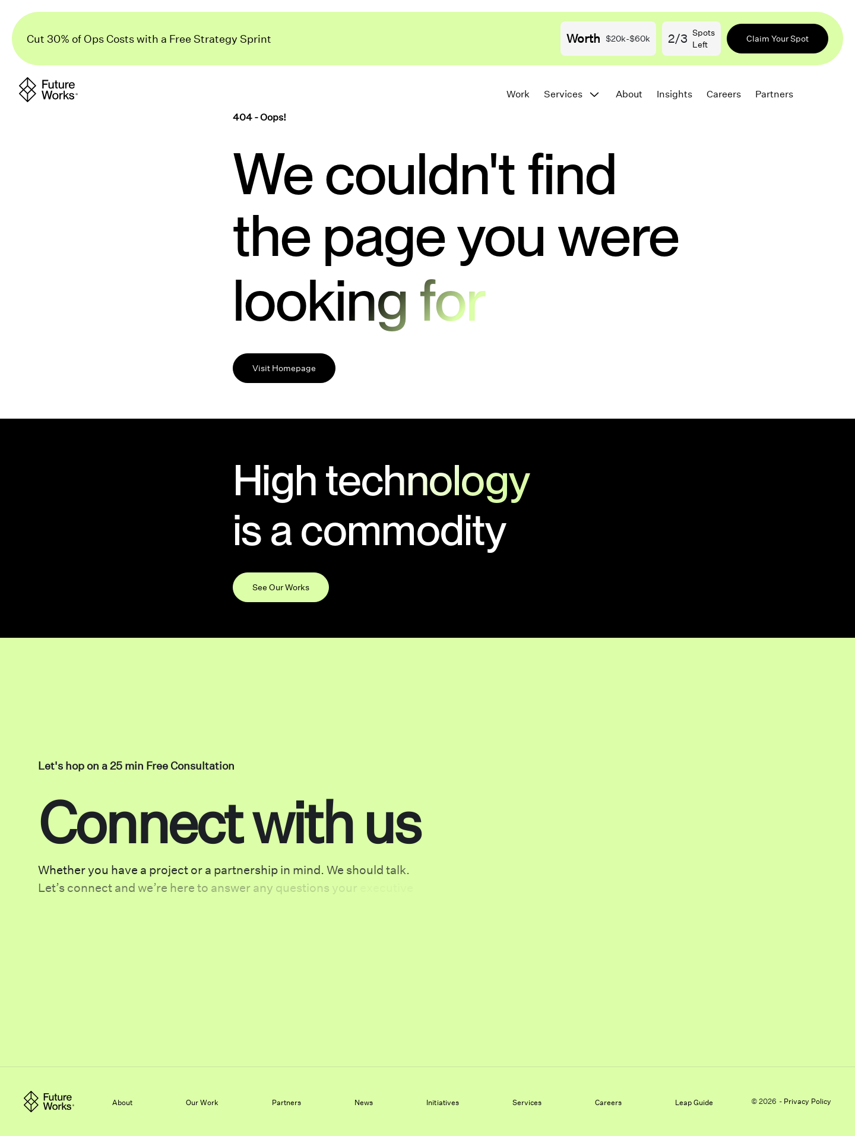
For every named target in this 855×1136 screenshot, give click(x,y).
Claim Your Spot (777, 38)
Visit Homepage (284, 368)
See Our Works (280, 587)
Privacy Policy (807, 1101)
